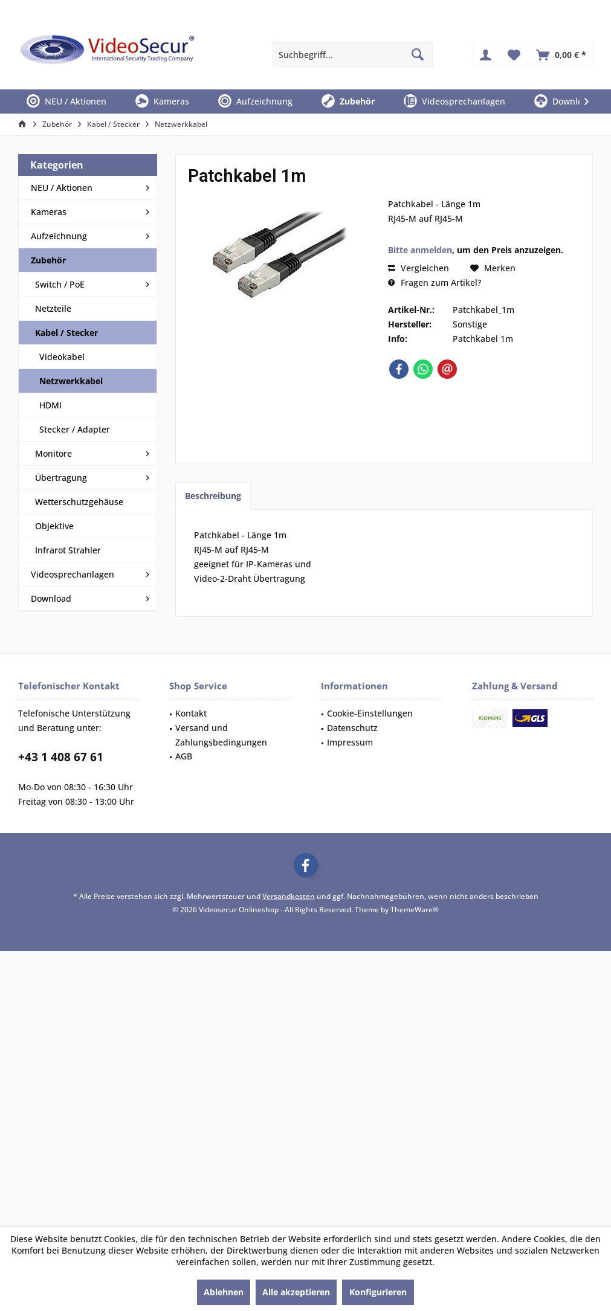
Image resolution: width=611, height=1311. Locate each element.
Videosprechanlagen (72, 574)
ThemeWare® (414, 909)
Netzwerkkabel (71, 381)
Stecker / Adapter (74, 429)
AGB (183, 756)
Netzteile (53, 308)
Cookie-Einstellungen (370, 713)
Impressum (350, 742)
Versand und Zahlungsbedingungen (221, 735)
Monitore (53, 453)
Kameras (48, 211)
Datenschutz (352, 727)
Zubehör (48, 260)
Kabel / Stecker (66, 332)
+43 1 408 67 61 (60, 757)
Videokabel (62, 356)
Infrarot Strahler (68, 550)
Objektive (54, 526)
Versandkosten (288, 896)
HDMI (50, 405)
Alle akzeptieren (296, 1292)
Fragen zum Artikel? (434, 282)
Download (51, 598)
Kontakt (191, 713)
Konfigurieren (378, 1292)
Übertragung (61, 477)
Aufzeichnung (59, 236)
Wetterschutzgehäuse (79, 501)
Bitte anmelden (420, 250)
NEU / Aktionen (61, 187)
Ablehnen (224, 1292)
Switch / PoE (60, 284)
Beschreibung (213, 495)
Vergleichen (418, 268)
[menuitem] (561, 54)
